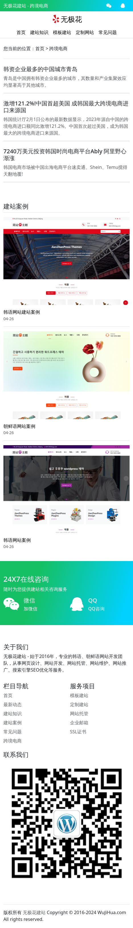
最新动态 (12, 704)
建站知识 (39, 32)
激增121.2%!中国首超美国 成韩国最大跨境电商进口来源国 (65, 106)
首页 (21, 32)
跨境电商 (58, 48)
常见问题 (108, 32)
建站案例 (12, 722)
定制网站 (85, 32)
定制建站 (79, 704)
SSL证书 (78, 732)
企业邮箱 (79, 722)
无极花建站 (14, 6)
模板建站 (62, 32)
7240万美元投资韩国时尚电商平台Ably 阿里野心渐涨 (64, 154)
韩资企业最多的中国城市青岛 (40, 69)
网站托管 (79, 713)
